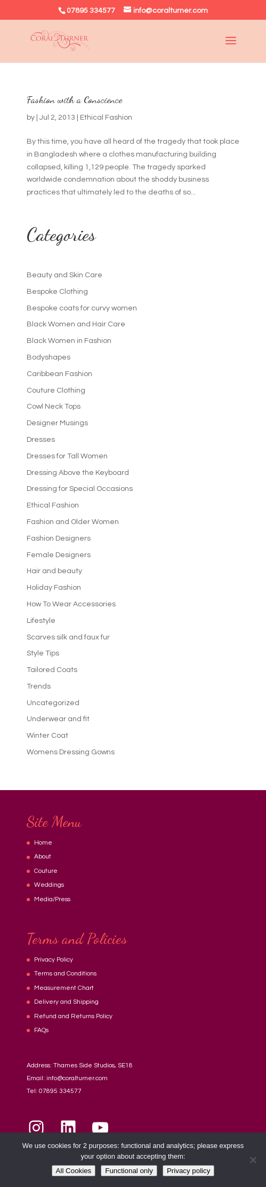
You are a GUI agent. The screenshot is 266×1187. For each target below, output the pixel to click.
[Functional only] (252, 1159)
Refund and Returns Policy (73, 1016)
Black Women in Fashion (69, 341)
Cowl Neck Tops (53, 406)
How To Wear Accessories (71, 604)
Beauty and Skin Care (64, 275)
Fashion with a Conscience (74, 99)
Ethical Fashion (106, 117)
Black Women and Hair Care (76, 324)
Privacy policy (188, 1171)
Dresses (41, 439)
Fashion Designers (59, 538)
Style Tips (43, 653)
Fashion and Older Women (73, 522)
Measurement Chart (64, 988)
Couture (46, 871)
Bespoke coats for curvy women (82, 308)
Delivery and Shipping (66, 1001)
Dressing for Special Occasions (80, 489)
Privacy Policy (53, 959)
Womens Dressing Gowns (71, 752)
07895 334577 (60, 1091)
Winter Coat (47, 735)
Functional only (129, 1171)
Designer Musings (57, 423)
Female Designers (59, 555)
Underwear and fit (58, 719)
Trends (39, 686)
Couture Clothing (56, 390)
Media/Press (52, 899)
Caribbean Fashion (59, 374)
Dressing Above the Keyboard (78, 473)
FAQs (41, 1030)
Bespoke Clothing (57, 291)
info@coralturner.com (77, 1078)
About (42, 856)
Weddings (49, 884)
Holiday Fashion (54, 587)
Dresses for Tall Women (67, 456)
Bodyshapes (48, 357)
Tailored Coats (52, 670)
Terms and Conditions (65, 973)
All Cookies (74, 1171)
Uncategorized (53, 703)
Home (43, 842)
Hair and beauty (54, 571)
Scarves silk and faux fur (68, 637)
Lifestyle (41, 620)
